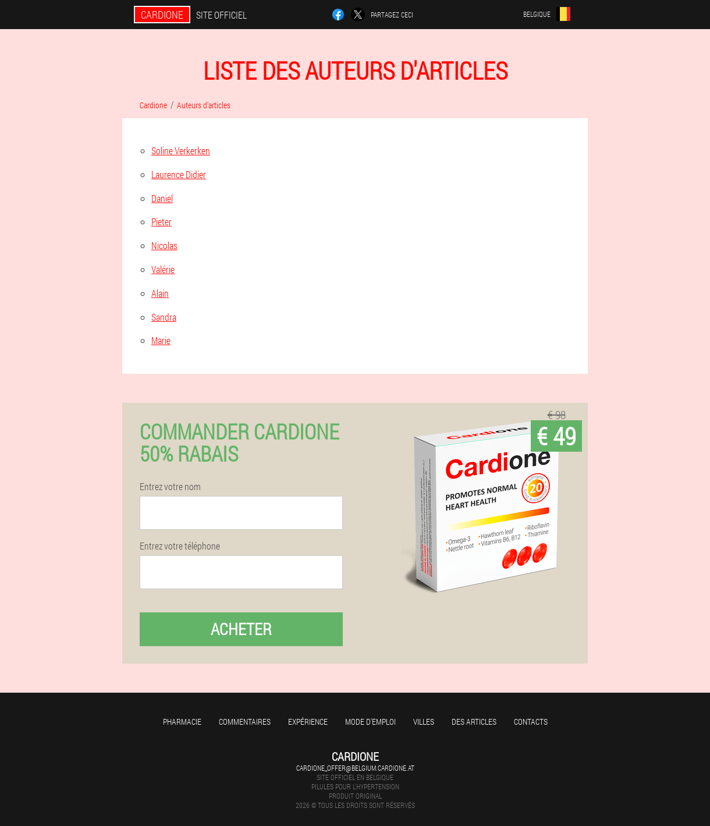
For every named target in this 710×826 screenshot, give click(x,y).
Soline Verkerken (180, 150)
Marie (161, 340)
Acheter (241, 629)
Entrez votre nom (170, 486)
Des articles (474, 721)
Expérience (308, 721)
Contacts (531, 721)
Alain (160, 293)
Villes (423, 721)
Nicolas (164, 245)
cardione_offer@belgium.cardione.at (355, 767)
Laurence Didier (178, 174)
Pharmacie (182, 721)
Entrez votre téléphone (180, 546)
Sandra (163, 317)
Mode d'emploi (370, 721)
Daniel (162, 198)
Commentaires (245, 721)
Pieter (161, 221)
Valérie (163, 269)
